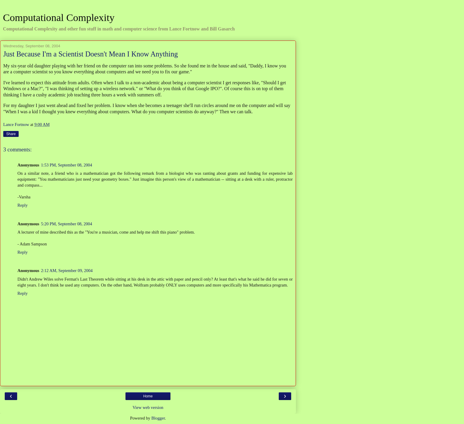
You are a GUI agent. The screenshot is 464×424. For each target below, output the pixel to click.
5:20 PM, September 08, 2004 (66, 223)
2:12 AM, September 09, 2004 (67, 270)
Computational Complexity (59, 17)
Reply (22, 205)
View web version (148, 407)
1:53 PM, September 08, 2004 (66, 165)
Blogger (158, 418)
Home (148, 396)
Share (11, 134)
